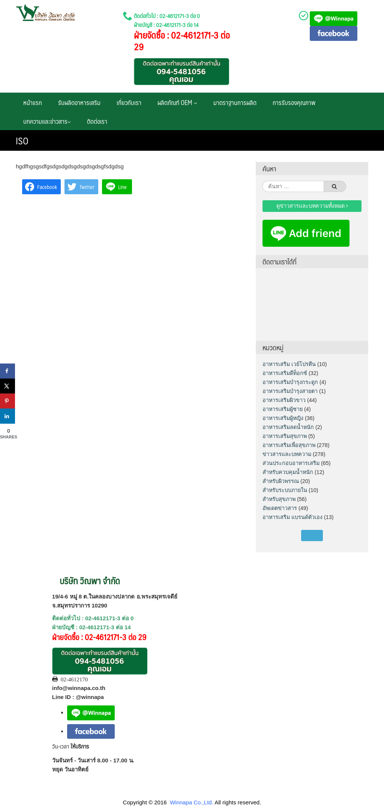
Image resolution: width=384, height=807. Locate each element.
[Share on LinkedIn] (7, 416)
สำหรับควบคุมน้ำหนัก (287, 472)
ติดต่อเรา (97, 121)
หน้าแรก (32, 102)
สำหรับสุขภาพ (279, 499)
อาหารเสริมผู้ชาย (282, 409)
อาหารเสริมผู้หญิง (282, 418)
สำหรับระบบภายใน (284, 490)
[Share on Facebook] (7, 371)
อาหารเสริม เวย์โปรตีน (289, 364)
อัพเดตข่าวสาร (279, 508)
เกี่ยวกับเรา (129, 102)
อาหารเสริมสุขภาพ (284, 436)
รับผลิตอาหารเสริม (79, 102)
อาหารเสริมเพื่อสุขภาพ (288, 445)
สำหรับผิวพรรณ (280, 481)
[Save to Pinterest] (7, 401)
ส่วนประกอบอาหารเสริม (291, 463)
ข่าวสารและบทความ (286, 454)
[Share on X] (7, 386)
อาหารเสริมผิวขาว (284, 400)
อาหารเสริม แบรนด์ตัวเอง (292, 517)
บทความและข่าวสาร (47, 121)
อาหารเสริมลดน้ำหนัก (288, 427)
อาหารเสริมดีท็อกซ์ (284, 373)
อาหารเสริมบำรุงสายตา (290, 391)
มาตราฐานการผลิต (234, 102)
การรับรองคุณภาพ (294, 102)
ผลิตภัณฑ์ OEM (177, 102)
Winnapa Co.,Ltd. (191, 802)
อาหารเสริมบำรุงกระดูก (290, 382)
